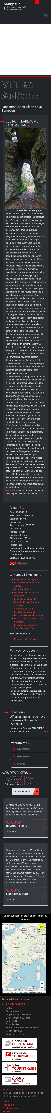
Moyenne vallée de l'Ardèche (27, 639)
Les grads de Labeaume (25, 625)
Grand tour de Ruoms (24, 608)
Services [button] (19, 764)
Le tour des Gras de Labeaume (28, 615)
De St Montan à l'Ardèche (18, 1018)
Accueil (6, 1111)
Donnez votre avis (22, 791)
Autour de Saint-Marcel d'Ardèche (22, 1027)
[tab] (29, 749)
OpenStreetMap (22, 992)
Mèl (46, 731)
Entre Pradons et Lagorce (26, 579)
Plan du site (8, 1105)
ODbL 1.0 (41, 992)
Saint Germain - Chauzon (26, 628)
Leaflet (10, 992)
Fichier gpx (18, 563)
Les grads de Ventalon (24, 612)
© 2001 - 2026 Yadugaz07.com (18, 1089)
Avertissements (10, 1108)
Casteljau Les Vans (15, 1034)
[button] (6, 928)
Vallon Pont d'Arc (14, 1031)
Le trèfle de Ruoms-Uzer (25, 589)
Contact (6, 1101)
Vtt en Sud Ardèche (13, 1003)
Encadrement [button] (21, 749)
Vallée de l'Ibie (13, 1021)
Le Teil (9, 1008)
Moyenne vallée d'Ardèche (18, 1014)
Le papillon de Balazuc (25, 599)
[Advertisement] (25, 49)
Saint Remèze (12, 1024)
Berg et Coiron (12, 1011)
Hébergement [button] (21, 756)
